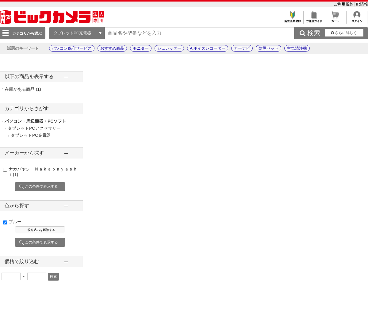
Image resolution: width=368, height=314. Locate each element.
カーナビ (242, 48)
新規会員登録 (292, 19)
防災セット (268, 48)
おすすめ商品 (112, 48)
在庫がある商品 (23, 89)
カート (335, 19)
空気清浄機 (297, 48)
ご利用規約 (344, 4)
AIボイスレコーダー (207, 48)
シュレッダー (169, 48)
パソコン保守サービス (72, 48)
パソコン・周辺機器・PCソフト (35, 121)
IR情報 (362, 4)
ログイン (357, 19)
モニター (141, 48)
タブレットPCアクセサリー (34, 128)
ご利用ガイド (314, 19)
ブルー (15, 221)
